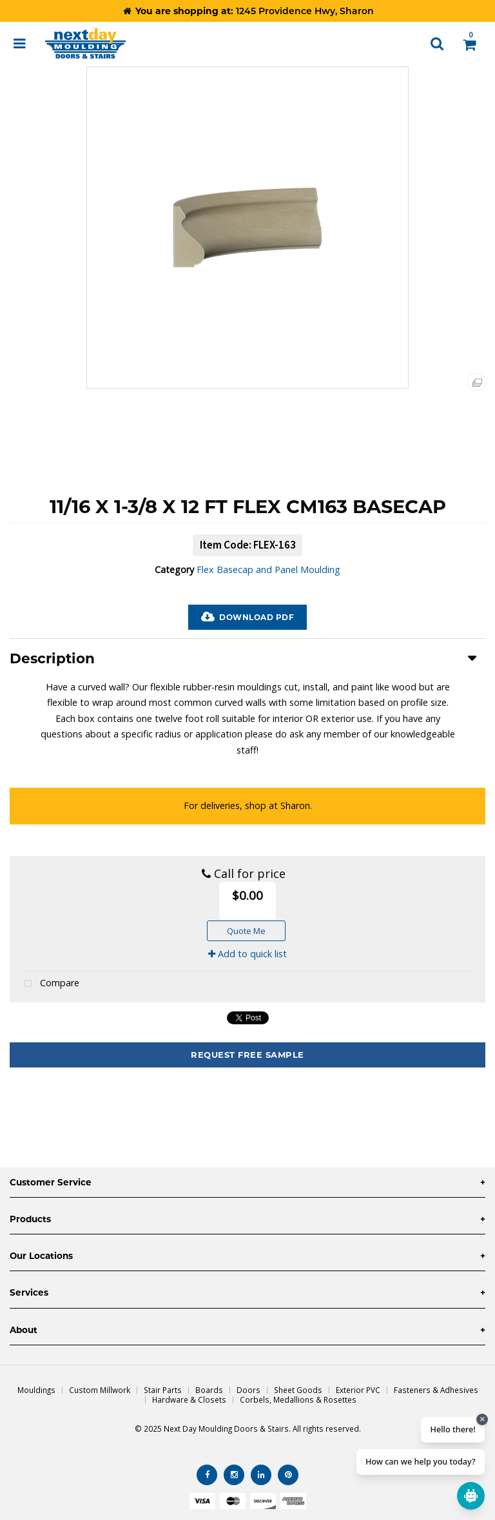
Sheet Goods (298, 1390)
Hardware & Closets (189, 1399)
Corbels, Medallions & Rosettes (298, 1399)
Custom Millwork (99, 1390)
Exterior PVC (358, 1390)
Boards (209, 1390)
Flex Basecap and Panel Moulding (268, 569)
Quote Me (246, 931)
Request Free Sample (247, 1054)
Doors (248, 1390)
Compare (49, 984)
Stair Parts (163, 1390)
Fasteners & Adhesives (436, 1390)
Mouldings (36, 1390)
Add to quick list (247, 954)
